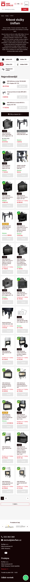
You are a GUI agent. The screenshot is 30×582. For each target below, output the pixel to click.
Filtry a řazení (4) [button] (16, 114)
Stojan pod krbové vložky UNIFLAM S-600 (22, 133)
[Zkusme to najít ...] (15, 9)
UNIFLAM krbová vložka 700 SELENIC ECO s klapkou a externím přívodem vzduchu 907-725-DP (22, 262)
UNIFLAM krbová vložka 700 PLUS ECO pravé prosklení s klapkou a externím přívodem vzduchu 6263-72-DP (22, 450)
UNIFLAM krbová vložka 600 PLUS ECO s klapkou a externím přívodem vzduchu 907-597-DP (22, 228)
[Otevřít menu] (26, 4)
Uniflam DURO (24, 64)
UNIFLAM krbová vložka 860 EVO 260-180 (7, 353)
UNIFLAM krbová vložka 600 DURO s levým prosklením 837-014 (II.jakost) (7, 417)
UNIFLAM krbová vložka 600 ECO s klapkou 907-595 (6, 167)
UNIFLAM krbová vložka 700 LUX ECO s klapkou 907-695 (22, 294)
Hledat (24, 9)
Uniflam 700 (23, 59)
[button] (22, 86)
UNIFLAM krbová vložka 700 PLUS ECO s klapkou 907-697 (22, 197)
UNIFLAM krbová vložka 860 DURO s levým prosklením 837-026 (22, 385)
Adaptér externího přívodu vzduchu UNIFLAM (21, 167)
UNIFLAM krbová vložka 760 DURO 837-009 (22, 483)
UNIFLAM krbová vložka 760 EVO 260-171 (7, 448)
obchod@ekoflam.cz (11, 540)
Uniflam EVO (9, 64)
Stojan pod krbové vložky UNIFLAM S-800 (7, 323)
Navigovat (4, 569)
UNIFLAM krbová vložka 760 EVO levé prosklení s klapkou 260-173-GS (21, 353)
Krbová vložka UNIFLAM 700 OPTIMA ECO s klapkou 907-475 (22, 321)
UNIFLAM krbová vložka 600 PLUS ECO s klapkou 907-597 (7, 197)
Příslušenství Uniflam (9, 69)
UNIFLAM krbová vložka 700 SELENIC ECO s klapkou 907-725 (7, 134)
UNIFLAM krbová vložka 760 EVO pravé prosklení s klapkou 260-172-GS (22, 417)
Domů (2, 15)
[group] (9, 526)
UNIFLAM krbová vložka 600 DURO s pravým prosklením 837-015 (6, 385)
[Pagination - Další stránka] (27, 498)
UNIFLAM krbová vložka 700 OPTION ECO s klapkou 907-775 (7, 294)
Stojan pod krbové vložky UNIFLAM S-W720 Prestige (6, 227)
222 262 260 (8, 537)
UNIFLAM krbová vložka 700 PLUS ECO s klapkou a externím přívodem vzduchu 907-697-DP (7, 262)
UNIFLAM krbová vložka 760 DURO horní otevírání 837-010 (7, 483)
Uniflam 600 (9, 59)
